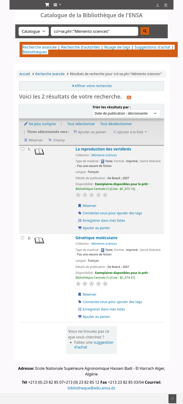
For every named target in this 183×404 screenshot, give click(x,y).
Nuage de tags (117, 47)
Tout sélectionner (81, 124)
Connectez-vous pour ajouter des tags (110, 213)
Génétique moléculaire (96, 238)
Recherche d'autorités (80, 47)
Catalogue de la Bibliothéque (25, 9)
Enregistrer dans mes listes (101, 220)
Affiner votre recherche (93, 85)
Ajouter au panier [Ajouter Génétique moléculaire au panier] (94, 316)
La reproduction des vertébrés (103, 149)
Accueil (24, 74)
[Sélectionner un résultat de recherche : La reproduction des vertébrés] (22, 148)
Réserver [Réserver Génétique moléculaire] (87, 294)
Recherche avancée (39, 47)
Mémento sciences (104, 155)
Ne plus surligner (40, 124)
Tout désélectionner (116, 124)
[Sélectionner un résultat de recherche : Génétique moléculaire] (22, 237)
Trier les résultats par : (111, 107)
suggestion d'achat (93, 345)
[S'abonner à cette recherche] (129, 97)
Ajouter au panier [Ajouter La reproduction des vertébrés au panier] (94, 228)
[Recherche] (145, 31)
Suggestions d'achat (152, 47)
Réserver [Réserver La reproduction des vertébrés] (87, 205)
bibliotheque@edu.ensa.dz (91, 388)
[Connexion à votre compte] (157, 5)
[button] (47, 5)
